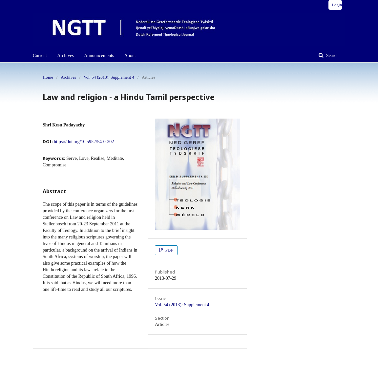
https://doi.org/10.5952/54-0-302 (84, 141)
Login (337, 4)
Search (332, 55)
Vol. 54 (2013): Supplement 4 (109, 77)
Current (40, 55)
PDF (168, 250)
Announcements (99, 55)
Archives (65, 55)
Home (48, 77)
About (130, 55)
